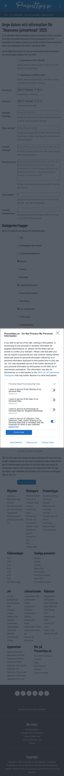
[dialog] (32, 388)
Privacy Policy (48, 442)
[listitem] (32, 383)
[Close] (58, 334)
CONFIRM (19, 432)
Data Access (31, 442)
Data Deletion (16, 442)
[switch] (53, 390)
